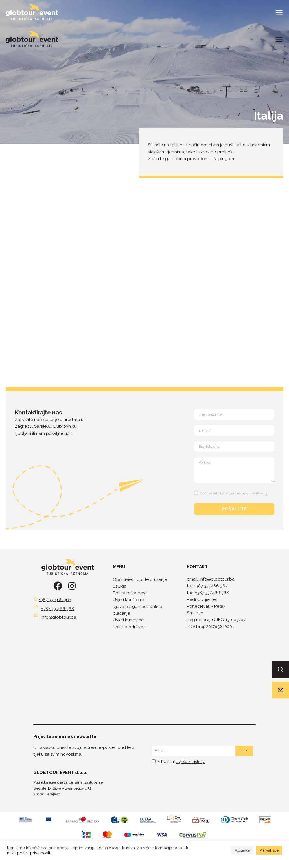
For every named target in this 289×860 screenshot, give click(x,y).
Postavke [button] (242, 850)
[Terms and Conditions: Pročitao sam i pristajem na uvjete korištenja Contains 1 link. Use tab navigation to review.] (231, 492)
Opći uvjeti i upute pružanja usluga (140, 583)
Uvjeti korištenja (128, 599)
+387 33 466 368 (57, 608)
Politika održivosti (130, 626)
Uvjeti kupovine (128, 620)
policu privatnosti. (34, 852)
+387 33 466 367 (55, 599)
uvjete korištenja (254, 493)
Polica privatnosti (130, 593)
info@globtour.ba (58, 617)
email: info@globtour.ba (211, 579)
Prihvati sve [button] (269, 850)
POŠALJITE (234, 508)
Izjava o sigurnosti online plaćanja (137, 610)
